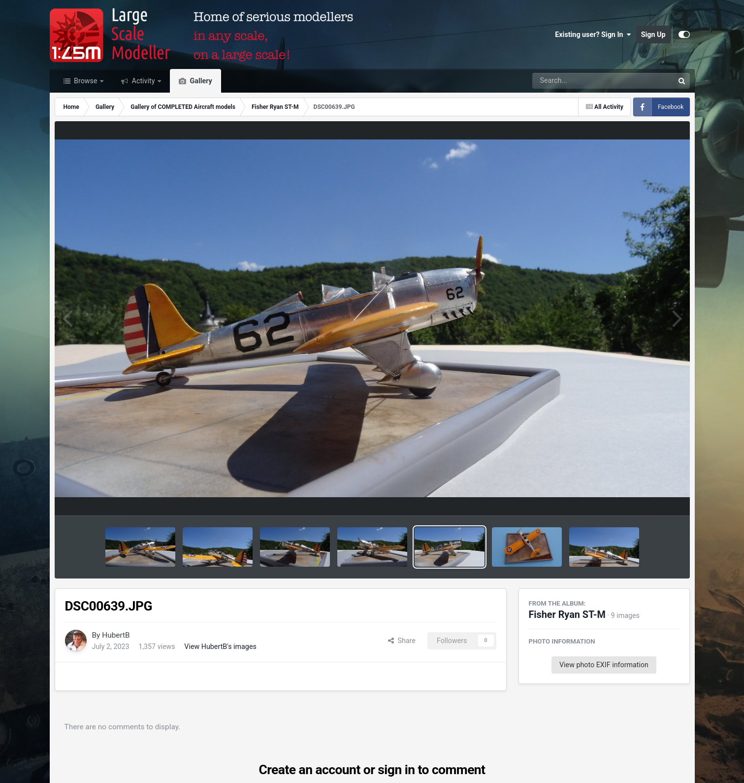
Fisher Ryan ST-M (567, 614)
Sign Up (653, 34)
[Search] (576, 81)
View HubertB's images (220, 646)
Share (402, 641)
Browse (85, 81)
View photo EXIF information (603, 665)
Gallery (200, 81)
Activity (143, 81)
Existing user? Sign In (593, 34)
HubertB (115, 635)
